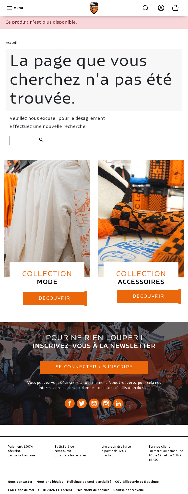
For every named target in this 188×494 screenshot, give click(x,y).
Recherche (145, 8)
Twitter (82, 403)
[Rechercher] (22, 140)
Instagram (106, 403)
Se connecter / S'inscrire (94, 366)
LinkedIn (118, 403)
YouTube (94, 403)
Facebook (70, 403)
